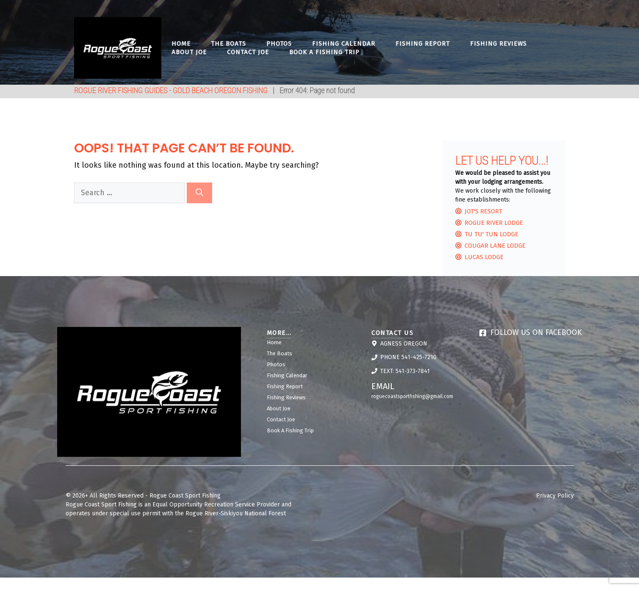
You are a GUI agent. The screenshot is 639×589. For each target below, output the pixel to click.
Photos (279, 43)
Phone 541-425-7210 (408, 357)
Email (382, 386)
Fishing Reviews (498, 43)
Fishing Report (423, 43)
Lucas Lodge (484, 257)
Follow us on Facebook (536, 332)
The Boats (228, 43)
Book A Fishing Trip (324, 52)
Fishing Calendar (343, 43)
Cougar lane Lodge (495, 245)
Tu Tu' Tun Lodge (491, 234)
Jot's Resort (483, 211)
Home (181, 43)
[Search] (199, 193)
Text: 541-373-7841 (405, 371)
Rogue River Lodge (494, 223)
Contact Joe (248, 52)
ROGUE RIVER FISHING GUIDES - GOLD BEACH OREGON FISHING (171, 90)
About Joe (189, 52)
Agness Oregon (403, 343)
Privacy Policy (555, 495)
